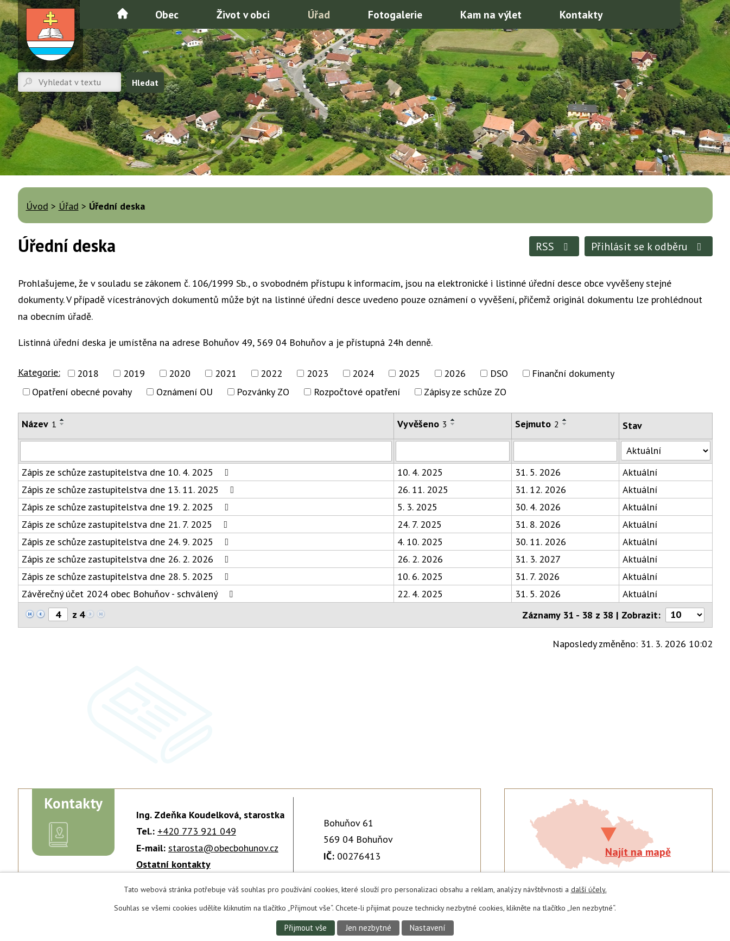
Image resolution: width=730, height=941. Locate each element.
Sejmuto (537, 424)
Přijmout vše (304, 927)
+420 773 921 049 (196, 831)
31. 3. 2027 (538, 559)
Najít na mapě (638, 851)
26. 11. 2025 (422, 489)
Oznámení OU (184, 392)
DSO (499, 373)
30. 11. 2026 (540, 541)
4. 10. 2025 (420, 541)
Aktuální (640, 472)
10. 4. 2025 (420, 472)
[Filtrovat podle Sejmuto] (565, 451)
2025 (409, 373)
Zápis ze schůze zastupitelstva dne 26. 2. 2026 (127, 559)
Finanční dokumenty (573, 373)
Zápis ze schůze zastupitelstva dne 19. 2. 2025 (127, 507)
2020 (180, 373)
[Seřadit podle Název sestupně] (62, 424)
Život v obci (243, 14)
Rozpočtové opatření (357, 392)
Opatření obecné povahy (82, 392)
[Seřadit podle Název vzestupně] (62, 420)
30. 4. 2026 (538, 507)
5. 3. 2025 (417, 507)
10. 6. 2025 (420, 576)
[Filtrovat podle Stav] (665, 450)
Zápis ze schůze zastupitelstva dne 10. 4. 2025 (127, 472)
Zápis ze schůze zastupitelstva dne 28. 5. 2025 (127, 576)
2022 (271, 373)
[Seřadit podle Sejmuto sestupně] (565, 424)
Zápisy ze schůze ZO (465, 392)
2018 (88, 373)
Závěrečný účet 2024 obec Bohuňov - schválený (129, 594)
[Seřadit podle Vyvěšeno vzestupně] (453, 420)
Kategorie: (39, 372)
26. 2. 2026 (420, 559)
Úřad (319, 14)
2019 (134, 373)
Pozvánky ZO (263, 392)
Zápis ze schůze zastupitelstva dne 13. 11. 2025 (130, 489)
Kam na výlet (491, 14)
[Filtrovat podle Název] (206, 451)
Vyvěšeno (422, 424)
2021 (226, 373)
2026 (455, 373)
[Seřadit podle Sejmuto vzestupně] (565, 420)
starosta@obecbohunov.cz (223, 848)
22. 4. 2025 (420, 594)
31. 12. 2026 (540, 489)
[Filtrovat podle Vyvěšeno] (453, 451)
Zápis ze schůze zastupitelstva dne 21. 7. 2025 (127, 524)
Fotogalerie (395, 14)
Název (39, 424)
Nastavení (429, 927)
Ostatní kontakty (173, 864)
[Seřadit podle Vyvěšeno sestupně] (453, 424)
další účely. (589, 889)
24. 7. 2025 (419, 524)
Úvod (122, 13)
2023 (317, 373)
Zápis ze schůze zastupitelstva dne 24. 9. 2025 (127, 541)
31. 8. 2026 (538, 524)
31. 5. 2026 (538, 472)
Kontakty (581, 14)
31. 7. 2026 (537, 576)
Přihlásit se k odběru (648, 246)
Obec (167, 14)
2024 (363, 373)
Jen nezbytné (368, 927)
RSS (554, 246)
